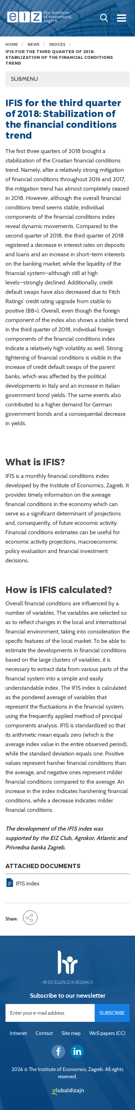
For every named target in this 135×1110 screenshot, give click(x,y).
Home (11, 44)
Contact (44, 1033)
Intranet (18, 1033)
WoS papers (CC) (107, 1033)
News (34, 44)
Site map (71, 1033)
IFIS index (28, 883)
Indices (57, 44)
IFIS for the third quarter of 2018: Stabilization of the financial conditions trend (59, 57)
